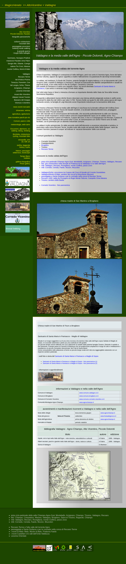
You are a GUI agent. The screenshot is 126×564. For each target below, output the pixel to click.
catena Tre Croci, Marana (20, 66)
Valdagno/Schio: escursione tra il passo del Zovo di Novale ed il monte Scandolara (73, 172)
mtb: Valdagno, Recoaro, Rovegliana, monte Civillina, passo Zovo (66, 166)
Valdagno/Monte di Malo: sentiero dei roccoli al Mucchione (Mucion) (67, 174)
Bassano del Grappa (22, 100)
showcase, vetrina (23, 110)
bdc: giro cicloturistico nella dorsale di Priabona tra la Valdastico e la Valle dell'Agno (73, 164)
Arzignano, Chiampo (22, 88)
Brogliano (45, 145)
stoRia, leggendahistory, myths (23, 146)
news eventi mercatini (21, 107)
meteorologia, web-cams (20, 125)
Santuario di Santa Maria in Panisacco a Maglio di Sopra (76, 356)
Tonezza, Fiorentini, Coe (20, 82)
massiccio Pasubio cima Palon (18, 61)
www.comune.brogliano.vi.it (88, 396)
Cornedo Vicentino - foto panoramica (55, 185)
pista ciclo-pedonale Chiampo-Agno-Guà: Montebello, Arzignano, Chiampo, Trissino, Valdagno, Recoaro (81, 162)
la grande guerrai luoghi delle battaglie (21, 52)
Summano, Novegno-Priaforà (18, 58)
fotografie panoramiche (21, 37)
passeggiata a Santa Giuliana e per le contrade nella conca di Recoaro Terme (71, 176)
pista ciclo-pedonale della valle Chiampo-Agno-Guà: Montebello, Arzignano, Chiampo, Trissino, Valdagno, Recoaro (60, 515)
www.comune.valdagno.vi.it (88, 393)
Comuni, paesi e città (22, 121)
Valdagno (50, 5)
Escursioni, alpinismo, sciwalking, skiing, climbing (20, 130)
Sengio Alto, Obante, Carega (19, 64)
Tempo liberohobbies (25, 157)
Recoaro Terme (24, 77)
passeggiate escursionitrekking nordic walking (21, 47)
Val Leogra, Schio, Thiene (20, 85)
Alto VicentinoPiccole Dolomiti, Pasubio (20, 33)
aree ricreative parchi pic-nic (19, 117)
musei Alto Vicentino (22, 94)
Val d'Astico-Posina (22, 80)
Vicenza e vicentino (22, 103)
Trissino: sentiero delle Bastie (52, 180)
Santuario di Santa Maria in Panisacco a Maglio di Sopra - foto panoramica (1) (70, 361)
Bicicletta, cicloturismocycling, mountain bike (21, 135)
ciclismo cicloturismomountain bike (22, 43)
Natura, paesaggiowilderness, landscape (21, 152)
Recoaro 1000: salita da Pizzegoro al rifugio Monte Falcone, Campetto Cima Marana (74, 178)
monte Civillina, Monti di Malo (18, 69)
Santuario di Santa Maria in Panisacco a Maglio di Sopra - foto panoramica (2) (70, 363)
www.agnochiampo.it (86, 402)
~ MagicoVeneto (12, 5)
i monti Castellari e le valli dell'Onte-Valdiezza (30, 534)
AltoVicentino (34, 5)
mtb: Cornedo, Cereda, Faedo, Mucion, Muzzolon (60, 167)
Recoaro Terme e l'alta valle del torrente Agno (30, 527)
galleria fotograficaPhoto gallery (23, 163)
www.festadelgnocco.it (108, 416)
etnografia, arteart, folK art (24, 141)
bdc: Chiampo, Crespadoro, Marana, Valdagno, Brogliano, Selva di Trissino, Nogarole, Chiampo (51, 518)
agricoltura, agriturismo (21, 114)
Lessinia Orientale (23, 91)
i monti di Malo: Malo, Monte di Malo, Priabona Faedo (33, 532)
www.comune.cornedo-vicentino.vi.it (91, 399)
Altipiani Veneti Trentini (21, 97)
